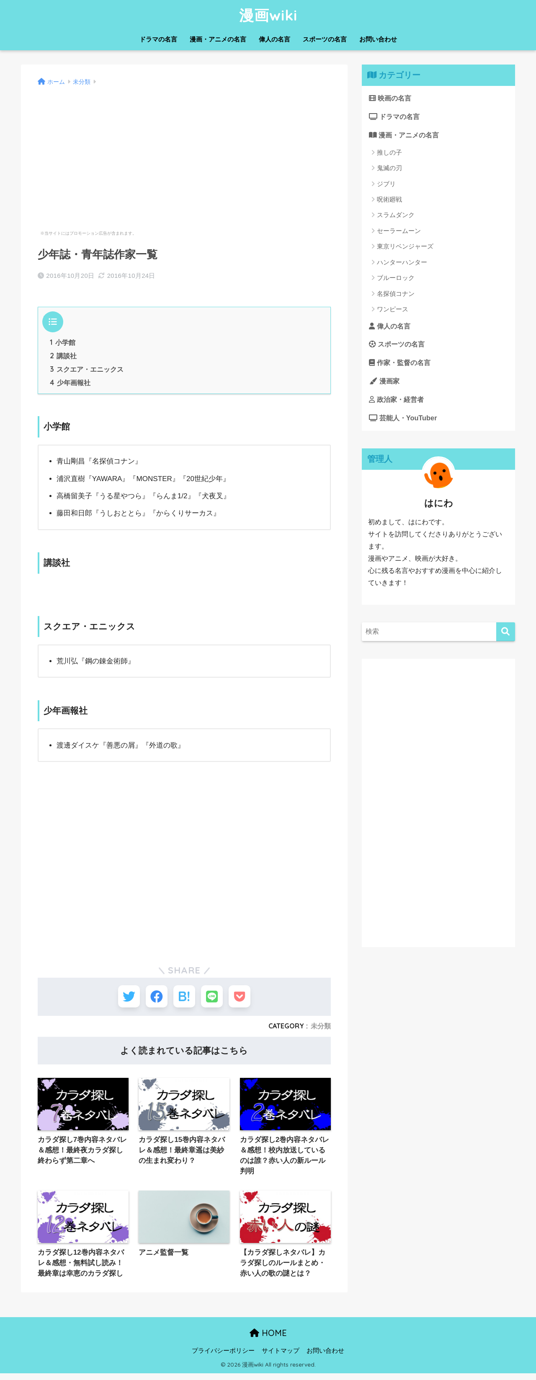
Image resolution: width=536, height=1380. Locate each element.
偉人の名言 (274, 39)
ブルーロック (396, 278)
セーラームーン (399, 231)
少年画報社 (70, 384)
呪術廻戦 (389, 200)
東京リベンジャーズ (405, 247)
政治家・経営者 (398, 402)
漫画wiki (268, 15)
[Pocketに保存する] (246, 999)
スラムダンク (396, 216)
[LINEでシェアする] (215, 999)
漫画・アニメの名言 (218, 39)
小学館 (63, 343)
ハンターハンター (402, 263)
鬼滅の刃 (389, 169)
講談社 (63, 356)
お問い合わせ (378, 39)
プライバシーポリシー (223, 1357)
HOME (268, 1339)
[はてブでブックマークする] (184, 999)
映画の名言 (391, 98)
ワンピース (392, 310)
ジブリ (386, 184)
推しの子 (389, 153)
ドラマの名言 (158, 39)
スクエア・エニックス (87, 370)
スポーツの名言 (325, 39)
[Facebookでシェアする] (153, 999)
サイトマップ (280, 1357)
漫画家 (385, 383)
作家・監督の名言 (401, 364)
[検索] (505, 634)
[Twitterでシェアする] (122, 999)
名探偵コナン (396, 294)
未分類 (321, 1030)
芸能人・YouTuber (404, 421)
